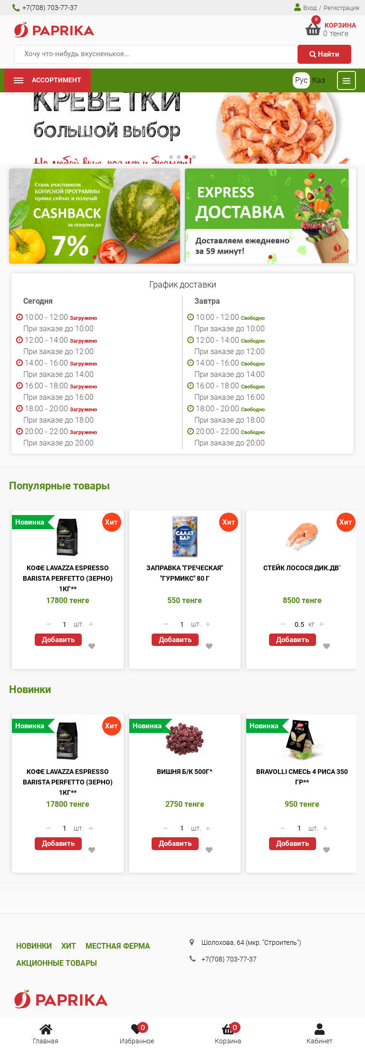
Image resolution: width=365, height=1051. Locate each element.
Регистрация (341, 7)
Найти (324, 54)
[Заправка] (185, 536)
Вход (305, 7)
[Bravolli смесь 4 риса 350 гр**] (302, 740)
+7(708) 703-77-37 (44, 7)
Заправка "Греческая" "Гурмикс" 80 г (184, 573)
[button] (171, 157)
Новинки (34, 946)
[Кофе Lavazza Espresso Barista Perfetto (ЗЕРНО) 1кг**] (67, 536)
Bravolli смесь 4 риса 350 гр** (302, 777)
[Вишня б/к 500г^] (185, 740)
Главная (45, 1033)
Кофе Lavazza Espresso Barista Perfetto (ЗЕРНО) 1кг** (68, 578)
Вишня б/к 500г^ (184, 771)
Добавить (58, 639)
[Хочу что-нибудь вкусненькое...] (182, 54)
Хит (68, 946)
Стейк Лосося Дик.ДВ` (302, 568)
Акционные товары (56, 963)
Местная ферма (118, 946)
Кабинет (320, 1033)
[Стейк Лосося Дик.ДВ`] (302, 536)
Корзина (228, 1033)
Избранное (137, 1033)
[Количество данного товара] (65, 624)
